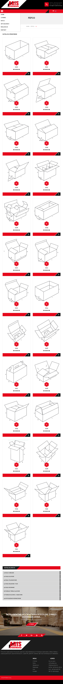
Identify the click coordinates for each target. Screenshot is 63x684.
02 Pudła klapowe (9, 576)
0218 (46, 388)
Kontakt (35, 671)
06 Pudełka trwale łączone (12, 591)
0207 (46, 187)
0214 (46, 308)
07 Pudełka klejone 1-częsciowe (13, 594)
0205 (46, 147)
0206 (16, 187)
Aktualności (36, 665)
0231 (16, 549)
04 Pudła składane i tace (11, 583)
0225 (16, 428)
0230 (46, 509)
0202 (16, 107)
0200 (16, 67)
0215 (16, 348)
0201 (46, 67)
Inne (34, 669)
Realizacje (35, 667)
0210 (16, 267)
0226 (46, 428)
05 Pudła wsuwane (9, 587)
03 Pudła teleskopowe (10, 580)
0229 (16, 509)
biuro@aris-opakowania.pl (55, 5)
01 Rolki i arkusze (9, 572)
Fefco (34, 663)
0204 (16, 147)
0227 (16, 468)
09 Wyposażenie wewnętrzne (12, 598)
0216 (46, 348)
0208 (16, 227)
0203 (46, 107)
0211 (46, 267)
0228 (46, 468)
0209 (46, 227)
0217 (16, 388)
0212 (16, 308)
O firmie (31, 624)
